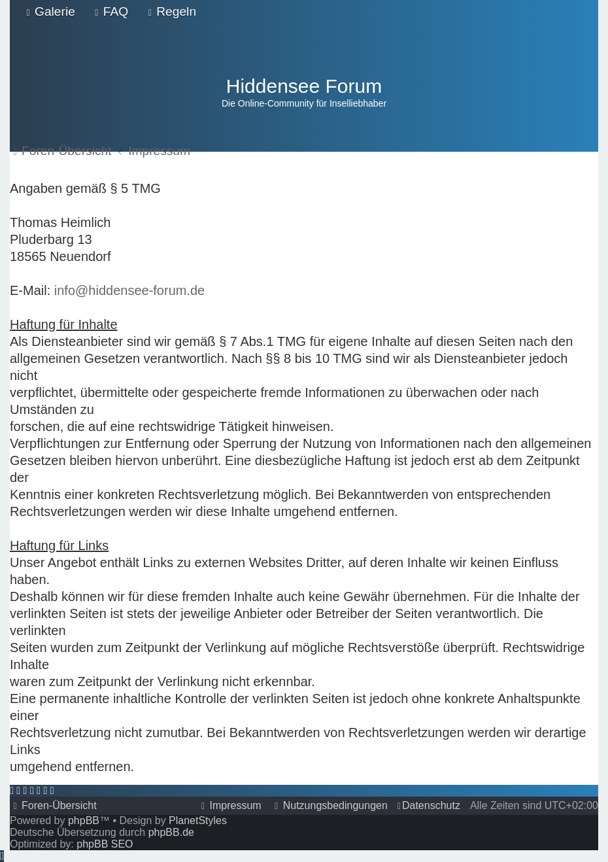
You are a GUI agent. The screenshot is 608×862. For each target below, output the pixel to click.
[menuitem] (49, 11)
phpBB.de (171, 832)
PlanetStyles (198, 820)
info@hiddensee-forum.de (129, 290)
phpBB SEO (104, 844)
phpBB (83, 820)
